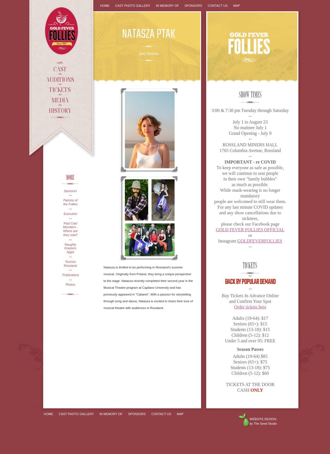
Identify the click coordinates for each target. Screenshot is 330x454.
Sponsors (70, 191)
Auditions (60, 79)
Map (236, 5)
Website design (263, 419)
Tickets (60, 89)
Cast (60, 68)
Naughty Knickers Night (70, 248)
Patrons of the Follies (70, 202)
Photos (70, 284)
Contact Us (218, 5)
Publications (70, 275)
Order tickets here (250, 307)
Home (104, 5)
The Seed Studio (265, 423)
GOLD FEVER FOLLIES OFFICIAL (250, 229)
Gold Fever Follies (62, 31)
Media (60, 99)
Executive (70, 213)
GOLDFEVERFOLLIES (259, 241)
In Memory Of (167, 5)
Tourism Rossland (70, 263)
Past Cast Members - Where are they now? (70, 229)
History (60, 110)
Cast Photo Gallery (132, 5)
